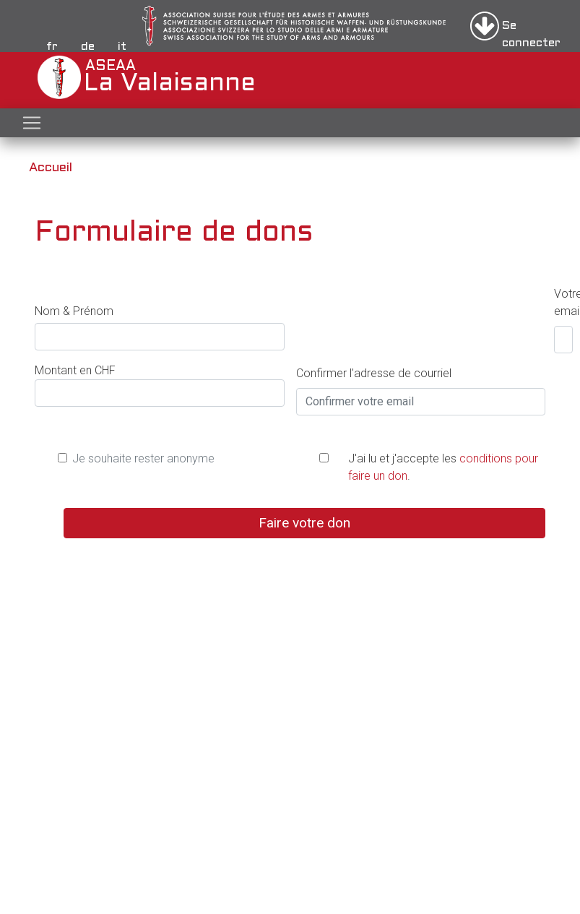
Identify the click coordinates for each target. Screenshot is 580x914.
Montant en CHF (75, 370)
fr (52, 46)
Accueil (50, 168)
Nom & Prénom (74, 311)
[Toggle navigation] (32, 122)
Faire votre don (304, 522)
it (122, 46)
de (88, 46)
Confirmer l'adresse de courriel (373, 373)
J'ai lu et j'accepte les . (443, 467)
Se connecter (531, 30)
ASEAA (87, 77)
